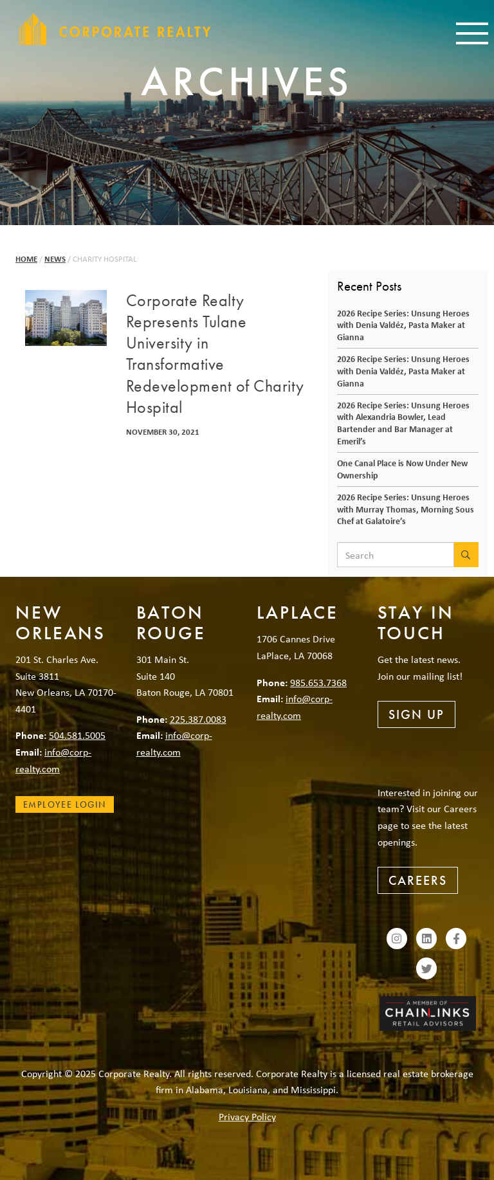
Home (26, 258)
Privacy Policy (247, 1116)
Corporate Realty (115, 29)
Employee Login (64, 804)
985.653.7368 (318, 682)
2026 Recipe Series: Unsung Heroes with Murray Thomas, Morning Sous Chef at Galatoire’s (405, 509)
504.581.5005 (77, 735)
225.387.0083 (198, 719)
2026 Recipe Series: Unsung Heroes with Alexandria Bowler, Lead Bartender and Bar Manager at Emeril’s (403, 423)
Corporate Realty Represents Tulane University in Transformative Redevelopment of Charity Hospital (215, 354)
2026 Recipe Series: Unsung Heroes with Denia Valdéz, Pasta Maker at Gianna (403, 325)
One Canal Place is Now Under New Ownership (402, 469)
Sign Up (416, 714)
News (55, 258)
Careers (418, 880)
